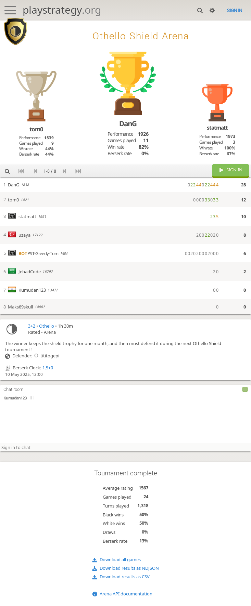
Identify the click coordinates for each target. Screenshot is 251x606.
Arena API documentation (126, 594)
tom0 (36, 129)
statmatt (217, 127)
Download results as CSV (125, 577)
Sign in (234, 10)
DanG (128, 123)
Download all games (120, 559)
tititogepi (46, 356)
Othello (46, 326)
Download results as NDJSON (129, 568)
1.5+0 (47, 368)
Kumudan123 (15, 397)
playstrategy (62, 10)
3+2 (31, 326)
